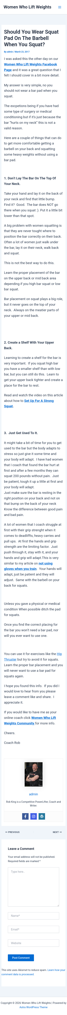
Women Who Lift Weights (27, 7)
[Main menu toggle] (59, 7)
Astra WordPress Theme (33, 1007)
